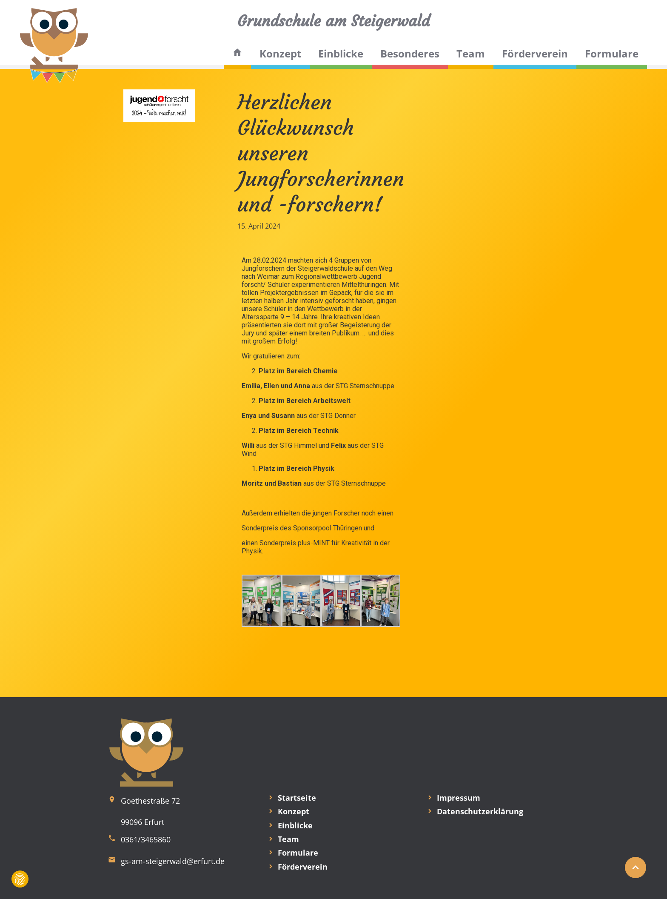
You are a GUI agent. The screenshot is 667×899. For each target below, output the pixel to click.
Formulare (611, 53)
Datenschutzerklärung (480, 811)
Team (470, 53)
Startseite (297, 798)
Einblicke (340, 53)
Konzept (280, 53)
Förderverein (535, 53)
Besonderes (409, 53)
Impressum (458, 798)
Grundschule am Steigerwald (333, 21)
